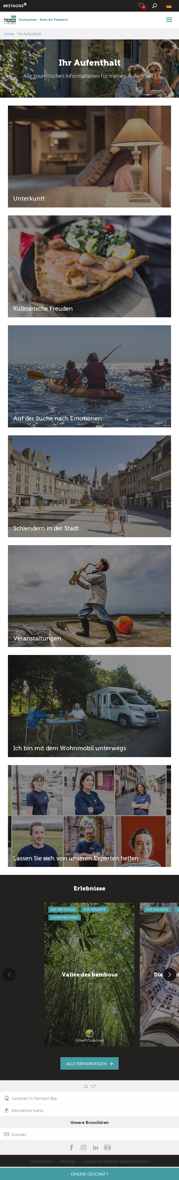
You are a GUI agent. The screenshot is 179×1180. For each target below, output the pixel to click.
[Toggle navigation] (170, 20)
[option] (89, 975)
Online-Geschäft (89, 1173)
